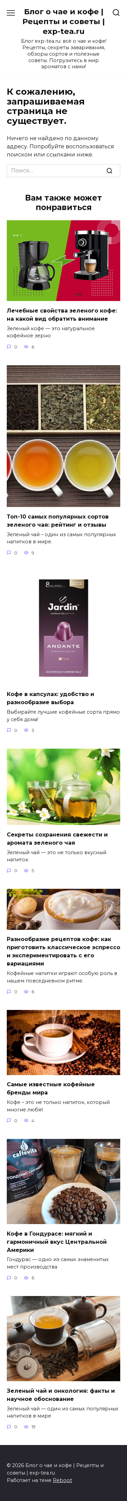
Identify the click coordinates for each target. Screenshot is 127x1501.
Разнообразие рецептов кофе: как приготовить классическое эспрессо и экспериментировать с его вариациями (63, 951)
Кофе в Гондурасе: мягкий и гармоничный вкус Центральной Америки (57, 1241)
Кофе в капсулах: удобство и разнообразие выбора (50, 698)
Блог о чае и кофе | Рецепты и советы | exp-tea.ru (63, 21)
